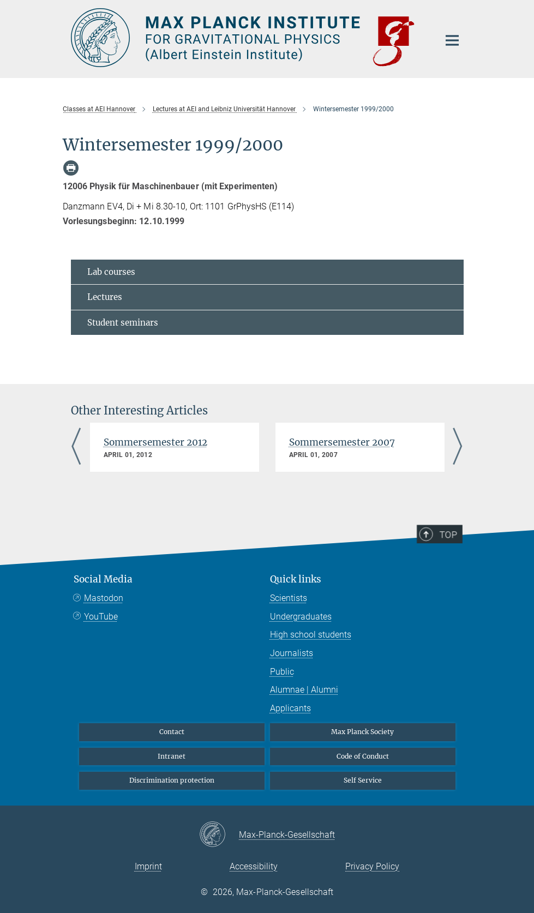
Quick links (295, 579)
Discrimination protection (171, 780)
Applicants (290, 708)
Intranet (171, 756)
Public (282, 671)
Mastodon (103, 598)
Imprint (148, 866)
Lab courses (111, 272)
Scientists (288, 598)
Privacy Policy (372, 866)
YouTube (101, 616)
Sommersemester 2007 (342, 442)
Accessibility (254, 866)
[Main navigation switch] (452, 40)
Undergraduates (301, 616)
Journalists (291, 653)
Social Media (103, 579)
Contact (171, 732)
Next (457, 447)
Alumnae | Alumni (304, 689)
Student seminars (122, 322)
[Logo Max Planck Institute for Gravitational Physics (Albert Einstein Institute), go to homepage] (248, 37)
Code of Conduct (363, 756)
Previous (76, 447)
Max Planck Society (362, 732)
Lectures (104, 297)
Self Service (363, 780)
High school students (310, 634)
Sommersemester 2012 (155, 442)
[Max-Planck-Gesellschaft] (219, 835)
